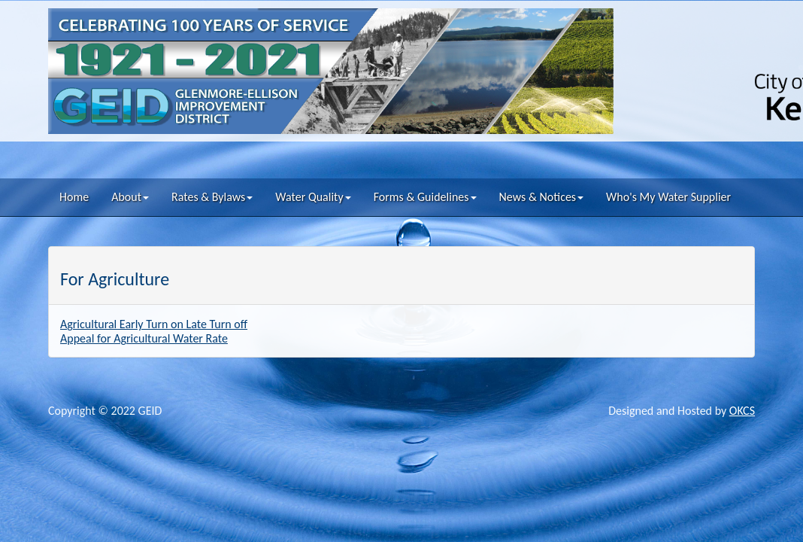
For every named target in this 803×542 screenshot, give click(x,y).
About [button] (130, 197)
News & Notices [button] (541, 197)
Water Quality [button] (312, 197)
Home (74, 197)
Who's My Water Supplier (668, 197)
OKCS (742, 410)
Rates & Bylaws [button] (212, 197)
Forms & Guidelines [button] (425, 197)
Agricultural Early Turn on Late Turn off (153, 324)
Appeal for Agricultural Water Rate (144, 338)
